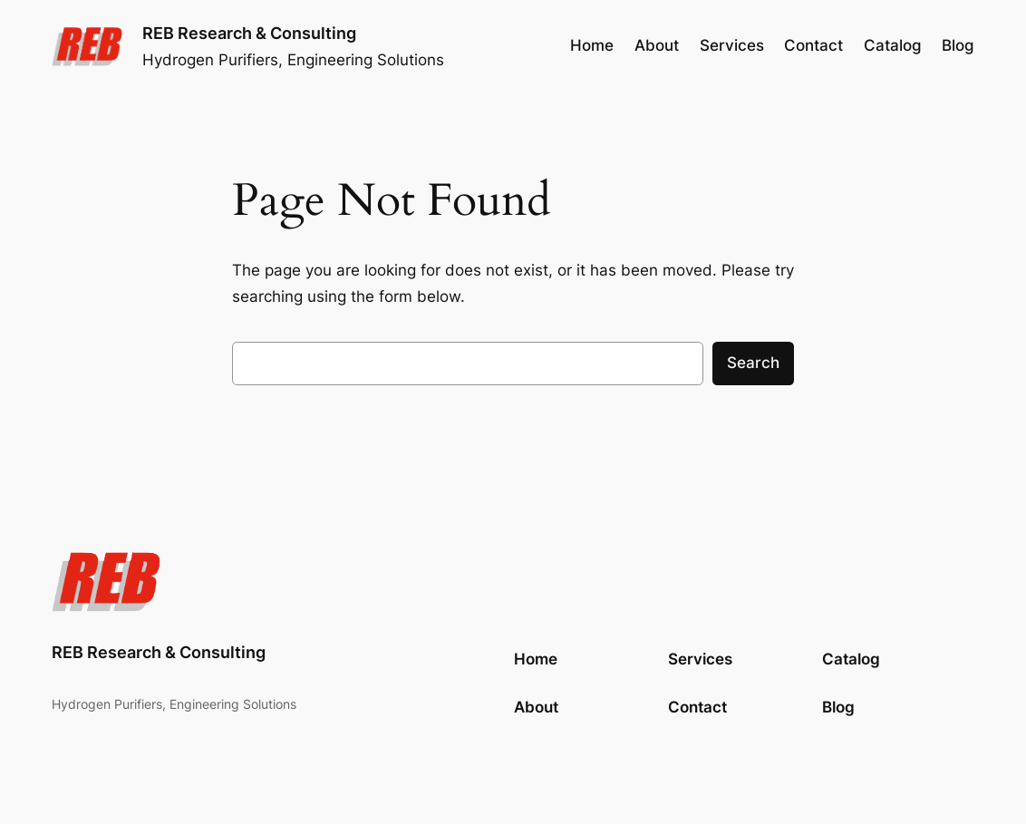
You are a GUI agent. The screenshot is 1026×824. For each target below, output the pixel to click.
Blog (838, 707)
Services (700, 659)
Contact (697, 707)
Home (592, 45)
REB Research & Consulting (249, 33)
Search (753, 363)
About (536, 707)
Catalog (851, 659)
